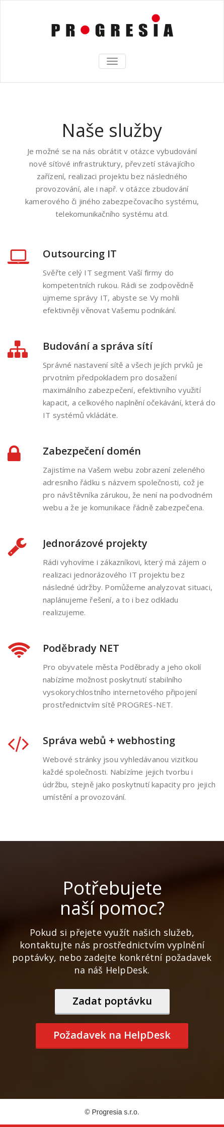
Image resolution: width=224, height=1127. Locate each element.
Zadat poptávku (112, 1001)
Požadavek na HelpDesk (112, 1035)
